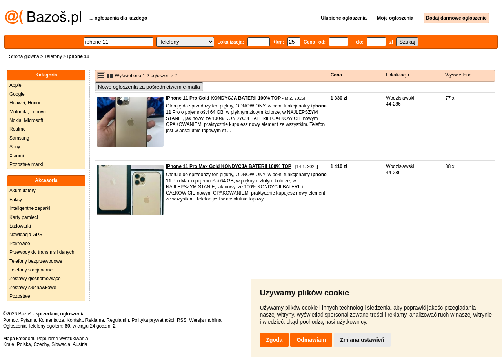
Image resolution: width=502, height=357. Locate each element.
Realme (17, 129)
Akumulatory (22, 190)
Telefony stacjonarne (31, 270)
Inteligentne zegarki (29, 208)
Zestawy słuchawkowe (32, 287)
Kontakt (75, 320)
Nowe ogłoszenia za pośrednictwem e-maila (149, 87)
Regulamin (118, 320)
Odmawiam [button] (311, 340)
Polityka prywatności (153, 320)
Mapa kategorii (18, 338)
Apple (15, 85)
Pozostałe (19, 296)
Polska (24, 344)
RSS (182, 320)
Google (17, 94)
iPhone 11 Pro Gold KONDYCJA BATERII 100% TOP (223, 98)
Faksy (15, 199)
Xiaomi (16, 155)
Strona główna (24, 56)
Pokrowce (19, 243)
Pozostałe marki (26, 164)
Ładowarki (20, 226)
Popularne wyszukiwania (62, 338)
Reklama (94, 320)
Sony (14, 146)
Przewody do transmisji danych (41, 252)
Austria (80, 344)
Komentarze (51, 320)
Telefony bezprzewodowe (35, 261)
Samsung (19, 138)
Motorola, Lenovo (27, 112)
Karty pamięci (23, 217)
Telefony (53, 56)
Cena (336, 75)
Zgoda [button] (274, 340)
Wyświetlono (458, 75)
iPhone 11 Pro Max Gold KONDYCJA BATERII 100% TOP (228, 166)
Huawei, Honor (24, 103)
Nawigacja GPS (25, 234)
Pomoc (10, 320)
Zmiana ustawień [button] (362, 340)
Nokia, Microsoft (26, 120)
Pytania (28, 320)
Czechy (41, 344)
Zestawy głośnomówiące (35, 278)
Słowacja (60, 344)
